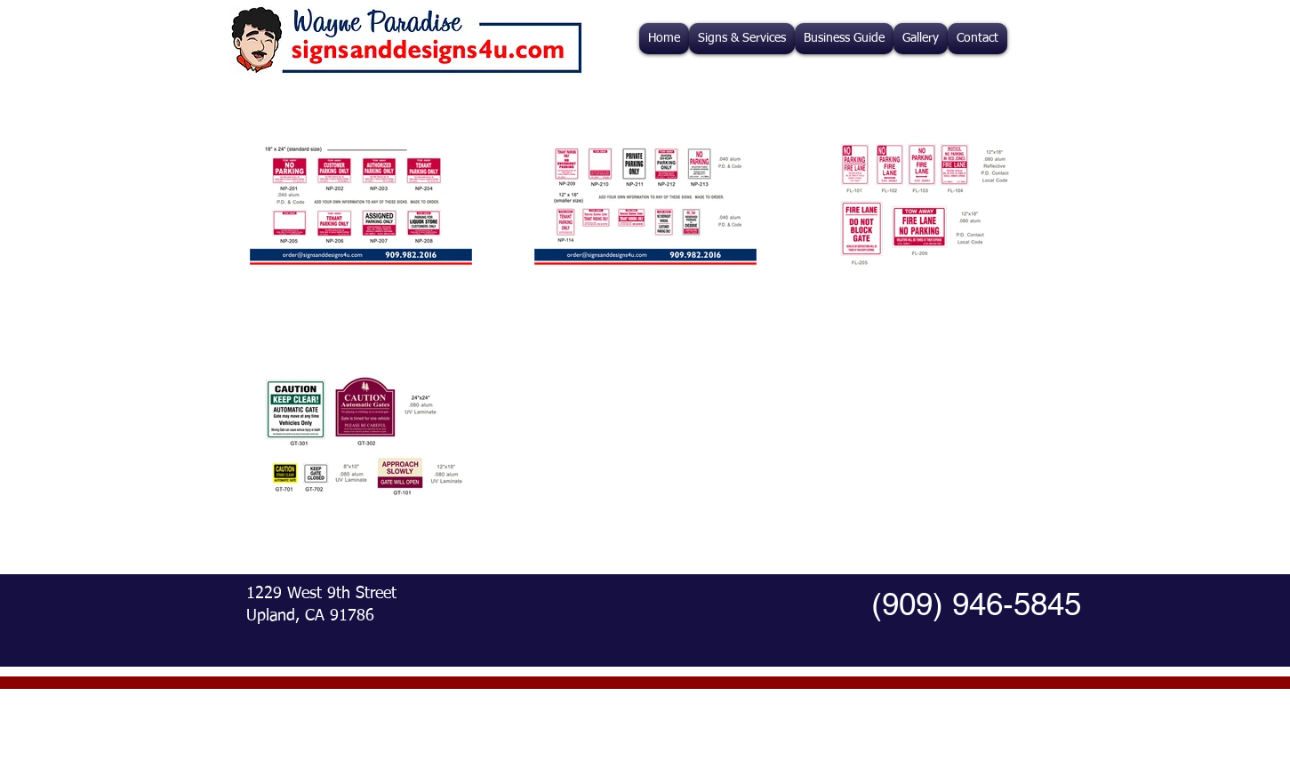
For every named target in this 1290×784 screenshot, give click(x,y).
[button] (742, 38)
